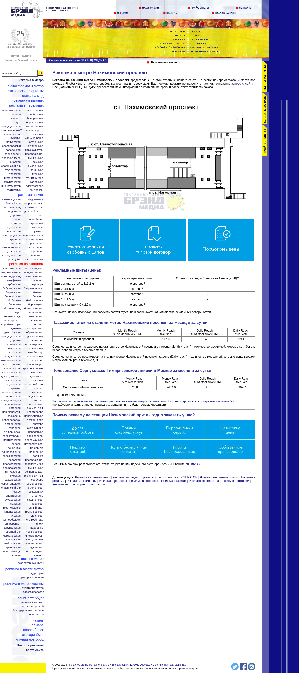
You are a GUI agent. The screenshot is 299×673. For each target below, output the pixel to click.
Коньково (37, 360)
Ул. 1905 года (34, 178)
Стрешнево (36, 247)
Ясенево (38, 555)
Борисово (15, 304)
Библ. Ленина (34, 300)
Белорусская (35, 118)
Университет (13, 523)
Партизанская (12, 440)
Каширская (36, 348)
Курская (38, 134)
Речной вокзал (34, 472)
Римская (38, 162)
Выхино (38, 324)
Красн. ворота (34, 130)
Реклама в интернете (144, 481)
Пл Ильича (36, 448)
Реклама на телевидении (92, 477)
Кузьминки (36, 376)
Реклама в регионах (113, 481)
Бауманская (13, 292)
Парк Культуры (34, 150)
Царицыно (36, 527)
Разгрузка (14, 259)
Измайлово (36, 219)
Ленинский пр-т (33, 384)
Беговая (38, 292)
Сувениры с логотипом (156, 477)
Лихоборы (37, 227)
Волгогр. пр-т (12, 320)
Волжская (37, 320)
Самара (38, 625)
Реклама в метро (31, 80)
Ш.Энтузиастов (11, 255)
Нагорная (15, 408)
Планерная (36, 452)
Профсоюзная (12, 468)
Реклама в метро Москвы (23, 583)
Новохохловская (33, 235)
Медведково (35, 396)
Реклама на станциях (26, 264)
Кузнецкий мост (11, 376)
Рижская (15, 162)
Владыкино (14, 211)
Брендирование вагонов (28, 610)
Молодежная (13, 404)
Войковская (36, 316)
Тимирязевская (11, 511)
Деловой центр (33, 211)
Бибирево (14, 300)
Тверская (15, 174)
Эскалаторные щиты (31, 563)
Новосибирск (33, 630)
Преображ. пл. (34, 154)
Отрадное (15, 428)
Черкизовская (34, 531)
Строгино (37, 495)
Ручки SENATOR (185, 477)
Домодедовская (11, 126)
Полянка (38, 456)
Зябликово (36, 340)
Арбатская (36, 114)
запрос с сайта (242, 83)
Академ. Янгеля (11, 272)
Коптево (16, 223)
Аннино (16, 114)
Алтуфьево (14, 280)
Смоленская (35, 166)
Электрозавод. (12, 551)
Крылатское (35, 372)
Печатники (14, 448)
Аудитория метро (33, 588)
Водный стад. (12, 316)
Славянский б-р (11, 166)
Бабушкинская (12, 288)
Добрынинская (34, 122)
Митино (38, 400)
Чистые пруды (34, 535)
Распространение (32, 577)
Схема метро (36, 614)
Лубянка (15, 138)
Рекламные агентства (204, 481)
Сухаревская (13, 170)
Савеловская (13, 479)
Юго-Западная (34, 551)
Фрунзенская (12, 182)
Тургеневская (12, 178)
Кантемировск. (34, 344)
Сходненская (35, 499)
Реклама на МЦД (31, 95)
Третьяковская (34, 511)
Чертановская (12, 535)
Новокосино (13, 416)
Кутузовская (13, 227)
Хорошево (36, 251)
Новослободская (11, 146)
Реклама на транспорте (68, 484)
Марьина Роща (34, 138)
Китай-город (35, 352)
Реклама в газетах (174, 481)
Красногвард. (35, 364)
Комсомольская (33, 126)
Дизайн (205, 477)
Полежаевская (12, 456)
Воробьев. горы (11, 324)
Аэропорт (15, 118)
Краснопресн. (12, 134)
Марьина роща (11, 392)
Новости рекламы (30, 645)
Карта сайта (35, 650)
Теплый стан (35, 507)
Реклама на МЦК (31, 194)
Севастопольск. (11, 483)
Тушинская (36, 515)
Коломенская (35, 356)
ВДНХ (18, 122)
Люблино (37, 388)
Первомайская (34, 440)
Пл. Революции (11, 452)
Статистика (14, 190)
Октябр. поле (35, 420)
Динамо (16, 328)
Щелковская (13, 547)
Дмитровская (12, 332)
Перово (16, 444)
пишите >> (193, 464)
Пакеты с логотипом (235, 481)
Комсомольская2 (11, 130)
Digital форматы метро (26, 86)
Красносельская (33, 368)
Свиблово (37, 479)
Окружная (15, 239)
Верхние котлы (33, 207)
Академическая (33, 272)
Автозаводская (11, 199)
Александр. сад (11, 276)
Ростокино (36, 243)
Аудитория (37, 573)
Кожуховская (13, 356)
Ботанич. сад (12, 207)
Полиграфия (96, 484)
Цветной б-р (13, 531)
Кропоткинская (11, 372)
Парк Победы (12, 154)
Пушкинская (35, 158)
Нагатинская (35, 142)
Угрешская (14, 251)
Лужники (37, 231)
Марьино (37, 392)
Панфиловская (34, 239)
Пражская (15, 460)
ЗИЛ (41, 215)
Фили (39, 523)
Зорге (17, 219)
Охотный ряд (35, 428)
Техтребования (33, 259)
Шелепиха (36, 255)
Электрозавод (34, 186)
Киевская (15, 352)
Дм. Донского (35, 328)
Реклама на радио (125, 477)
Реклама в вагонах (28, 100)
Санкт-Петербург (31, 598)
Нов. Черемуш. (11, 412)
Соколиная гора (11, 247)
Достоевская (35, 336)
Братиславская (33, 308)
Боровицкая (35, 304)
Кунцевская (13, 380)
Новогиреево (35, 412)
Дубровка (15, 215)
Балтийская (13, 203)
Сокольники (36, 491)
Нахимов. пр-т (34, 408)
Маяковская (13, 142)
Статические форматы (26, 91)
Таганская (37, 170)
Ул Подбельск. (12, 519)
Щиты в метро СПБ (32, 606)
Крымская (37, 223)
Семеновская (35, 483)
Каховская (14, 348)
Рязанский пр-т (33, 475)
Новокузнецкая (33, 416)
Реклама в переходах (26, 105)
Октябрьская (35, 146)
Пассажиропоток (33, 592)
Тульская (37, 174)
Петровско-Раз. (33, 444)
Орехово (38, 424)
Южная (16, 555)
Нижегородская (11, 235)
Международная (11, 400)
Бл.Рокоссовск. (33, 203)
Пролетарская (12, 464)
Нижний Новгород (30, 639)
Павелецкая (13, 150)
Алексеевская (34, 110)
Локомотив (14, 231)
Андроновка (35, 199)
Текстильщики (12, 507)
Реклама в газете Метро (24, 569)
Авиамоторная (11, 110)
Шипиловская (34, 543)
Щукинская (36, 547)
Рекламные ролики (225, 477)
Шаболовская (12, 543)
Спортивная (13, 495)
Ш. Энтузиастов (11, 186)
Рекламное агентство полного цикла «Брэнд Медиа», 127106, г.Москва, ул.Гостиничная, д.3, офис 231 (127, 664)
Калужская (14, 344)
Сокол (17, 491)
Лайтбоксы (36, 190)
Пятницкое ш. (12, 472)
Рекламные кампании (81, 481)
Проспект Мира (11, 158)
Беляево (38, 296)
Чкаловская (36, 182)
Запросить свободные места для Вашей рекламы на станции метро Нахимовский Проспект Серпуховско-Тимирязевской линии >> (143, 401)
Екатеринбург (33, 634)
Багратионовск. (33, 288)
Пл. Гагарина (13, 243)
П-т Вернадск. (12, 432)
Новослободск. (11, 420)
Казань (38, 620)
